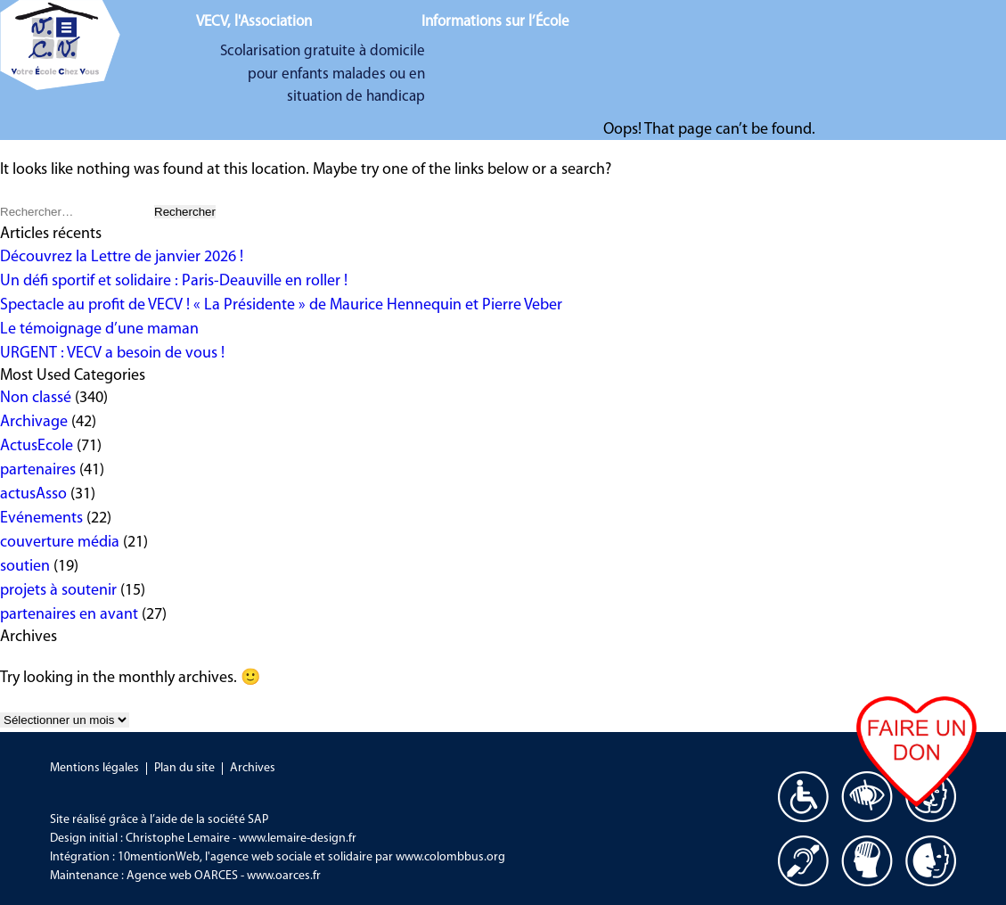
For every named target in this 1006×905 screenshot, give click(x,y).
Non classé (35, 398)
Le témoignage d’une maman (99, 329)
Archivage (34, 422)
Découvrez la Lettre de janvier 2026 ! (121, 257)
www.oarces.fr (284, 876)
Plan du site (184, 768)
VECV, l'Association (254, 21)
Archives (252, 768)
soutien (25, 566)
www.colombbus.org (450, 857)
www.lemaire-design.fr (297, 838)
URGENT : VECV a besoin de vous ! (112, 353)
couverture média (59, 542)
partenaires (38, 470)
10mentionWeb (159, 857)
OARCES (216, 876)
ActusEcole (36, 446)
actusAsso (33, 494)
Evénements (41, 518)
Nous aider (846, 29)
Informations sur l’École (495, 21)
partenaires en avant (69, 614)
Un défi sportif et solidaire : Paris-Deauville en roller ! (174, 281)
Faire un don (916, 786)
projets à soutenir (58, 590)
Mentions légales (94, 768)
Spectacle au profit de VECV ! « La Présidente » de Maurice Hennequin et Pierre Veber (281, 305)
